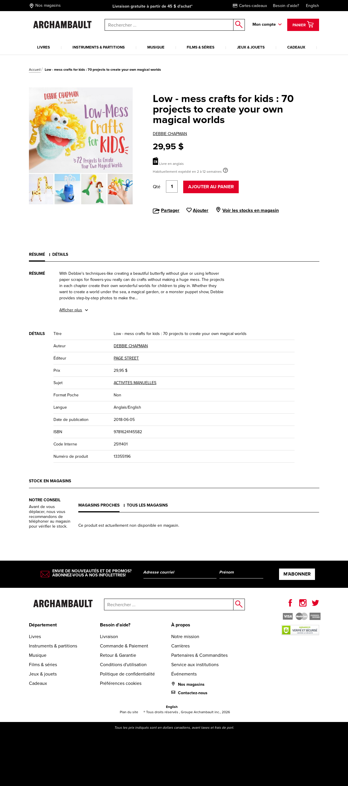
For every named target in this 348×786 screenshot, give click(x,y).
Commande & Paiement (124, 645)
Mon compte (264, 24)
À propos (180, 624)
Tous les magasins (147, 505)
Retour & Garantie (118, 655)
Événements (184, 674)
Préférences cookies (120, 683)
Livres (43, 47)
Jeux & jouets (251, 47)
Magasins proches (99, 505)
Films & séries (200, 47)
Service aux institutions (195, 664)
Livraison (109, 636)
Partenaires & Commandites (199, 655)
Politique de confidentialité (127, 674)
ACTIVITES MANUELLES (135, 383)
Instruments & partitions (98, 47)
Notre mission (185, 636)
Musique (156, 47)
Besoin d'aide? (286, 6)
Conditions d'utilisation (123, 664)
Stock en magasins (50, 481)
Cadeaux (296, 47)
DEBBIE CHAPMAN (170, 134)
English (312, 6)
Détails (60, 254)
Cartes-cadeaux (250, 6)
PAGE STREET (126, 358)
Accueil (35, 69)
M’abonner (297, 574)
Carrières (180, 645)
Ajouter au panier (211, 186)
